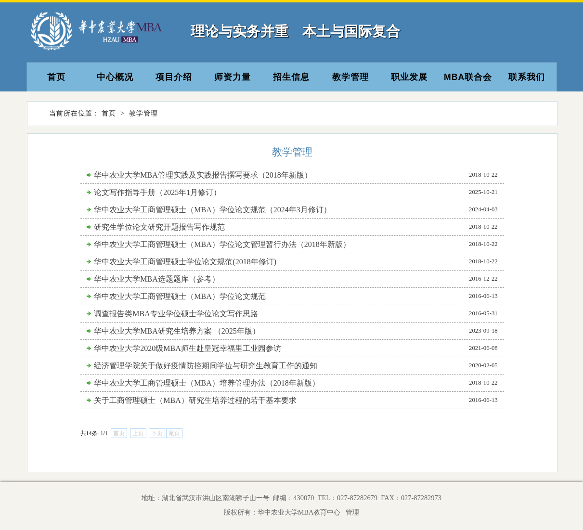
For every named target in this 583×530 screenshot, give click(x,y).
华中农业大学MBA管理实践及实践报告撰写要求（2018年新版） (202, 175)
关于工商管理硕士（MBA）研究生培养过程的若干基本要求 (195, 400)
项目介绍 (173, 77)
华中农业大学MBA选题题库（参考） (156, 279)
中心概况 (115, 77)
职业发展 (409, 77)
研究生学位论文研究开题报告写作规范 (159, 227)
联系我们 (526, 77)
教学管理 (350, 77)
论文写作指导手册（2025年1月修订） (157, 192)
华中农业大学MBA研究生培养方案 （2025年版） (176, 331)
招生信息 (291, 77)
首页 (56, 77)
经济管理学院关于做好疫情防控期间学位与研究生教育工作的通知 (205, 366)
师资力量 (232, 77)
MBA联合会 (468, 77)
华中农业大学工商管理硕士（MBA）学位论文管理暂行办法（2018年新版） (222, 244)
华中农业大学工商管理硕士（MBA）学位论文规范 (179, 296)
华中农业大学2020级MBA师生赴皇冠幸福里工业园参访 (187, 348)
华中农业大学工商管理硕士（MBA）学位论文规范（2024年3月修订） (212, 210)
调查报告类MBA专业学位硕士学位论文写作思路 (176, 314)
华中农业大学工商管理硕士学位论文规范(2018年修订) (185, 262)
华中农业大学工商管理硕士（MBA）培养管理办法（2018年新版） (206, 383)
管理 (350, 512)
